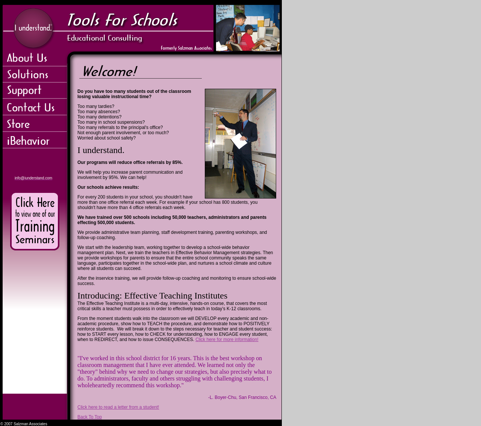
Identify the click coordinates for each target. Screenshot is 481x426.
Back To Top (89, 417)
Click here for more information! (226, 339)
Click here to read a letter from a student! (118, 407)
